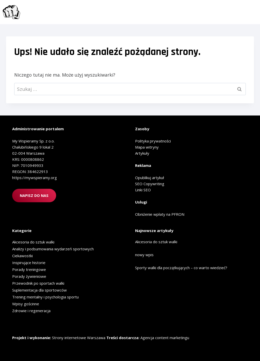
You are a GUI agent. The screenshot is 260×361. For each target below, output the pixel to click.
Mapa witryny (147, 147)
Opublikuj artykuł (149, 177)
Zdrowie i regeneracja (31, 310)
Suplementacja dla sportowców (39, 290)
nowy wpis (144, 254)
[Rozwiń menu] (250, 12)
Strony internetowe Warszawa (78, 337)
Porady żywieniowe (29, 276)
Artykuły (142, 153)
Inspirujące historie (28, 262)
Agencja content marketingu (164, 337)
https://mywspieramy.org (34, 177)
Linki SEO (143, 189)
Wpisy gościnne (25, 303)
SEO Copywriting (149, 183)
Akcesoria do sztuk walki (33, 241)
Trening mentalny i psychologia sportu (45, 296)
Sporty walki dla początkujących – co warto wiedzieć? (181, 267)
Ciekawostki (22, 255)
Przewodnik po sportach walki (38, 283)
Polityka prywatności (153, 140)
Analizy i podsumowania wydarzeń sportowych (53, 248)
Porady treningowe (29, 269)
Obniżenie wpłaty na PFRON (159, 214)
